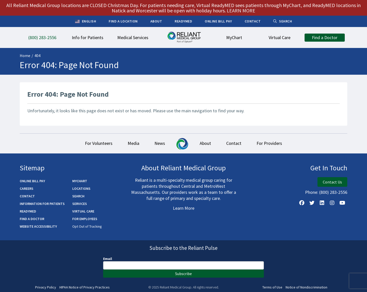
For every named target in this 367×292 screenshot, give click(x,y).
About (205, 143)
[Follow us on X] (312, 203)
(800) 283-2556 (333, 192)
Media (133, 143)
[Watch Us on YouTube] (342, 203)
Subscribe (183, 273)
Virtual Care (83, 211)
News (159, 143)
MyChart (79, 181)
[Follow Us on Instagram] (332, 203)
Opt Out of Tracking (87, 226)
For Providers (269, 143)
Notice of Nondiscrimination (306, 287)
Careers (26, 188)
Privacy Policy (45, 287)
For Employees (84, 219)
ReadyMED (28, 211)
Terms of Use (272, 287)
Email (107, 258)
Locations (81, 188)
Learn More (183, 208)
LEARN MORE (241, 10)
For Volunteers (98, 143)
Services (79, 203)
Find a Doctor (32, 219)
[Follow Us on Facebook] (302, 203)
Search (78, 196)
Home (25, 55)
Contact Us (332, 181)
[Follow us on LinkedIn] (322, 203)
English (85, 21)
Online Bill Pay (32, 181)
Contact (233, 143)
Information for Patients (42, 203)
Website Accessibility (38, 226)
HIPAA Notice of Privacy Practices (84, 287)
